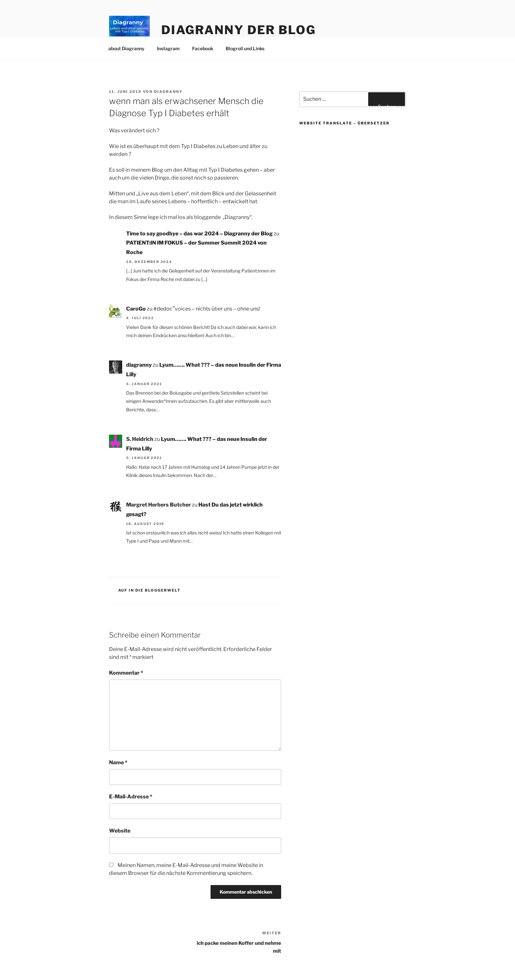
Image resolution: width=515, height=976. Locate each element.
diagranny (168, 91)
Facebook (202, 48)
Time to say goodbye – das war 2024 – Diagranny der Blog (199, 233)
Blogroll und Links (245, 48)
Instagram (168, 48)
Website (119, 831)
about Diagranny (126, 48)
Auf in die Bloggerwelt (149, 590)
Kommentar (126, 673)
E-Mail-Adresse (130, 796)
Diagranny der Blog (238, 30)
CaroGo (136, 309)
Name (118, 762)
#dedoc (162, 309)
